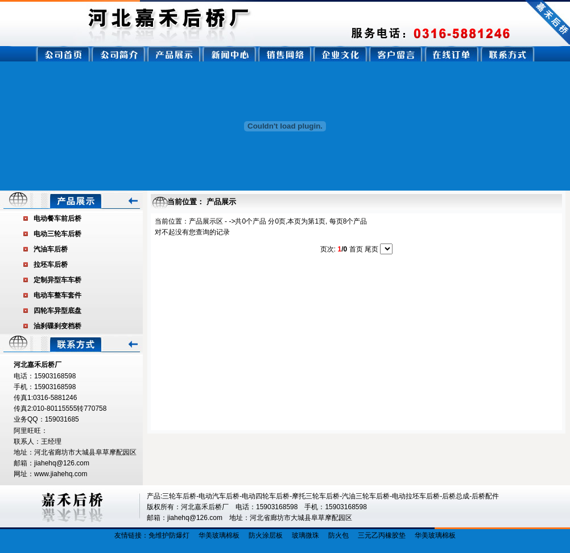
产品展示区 (206, 221)
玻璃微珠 (305, 535)
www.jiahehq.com (60, 474)
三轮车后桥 (179, 496)
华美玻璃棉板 (219, 535)
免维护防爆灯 (168, 535)
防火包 (338, 535)
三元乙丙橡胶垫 (382, 535)
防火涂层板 (266, 535)
